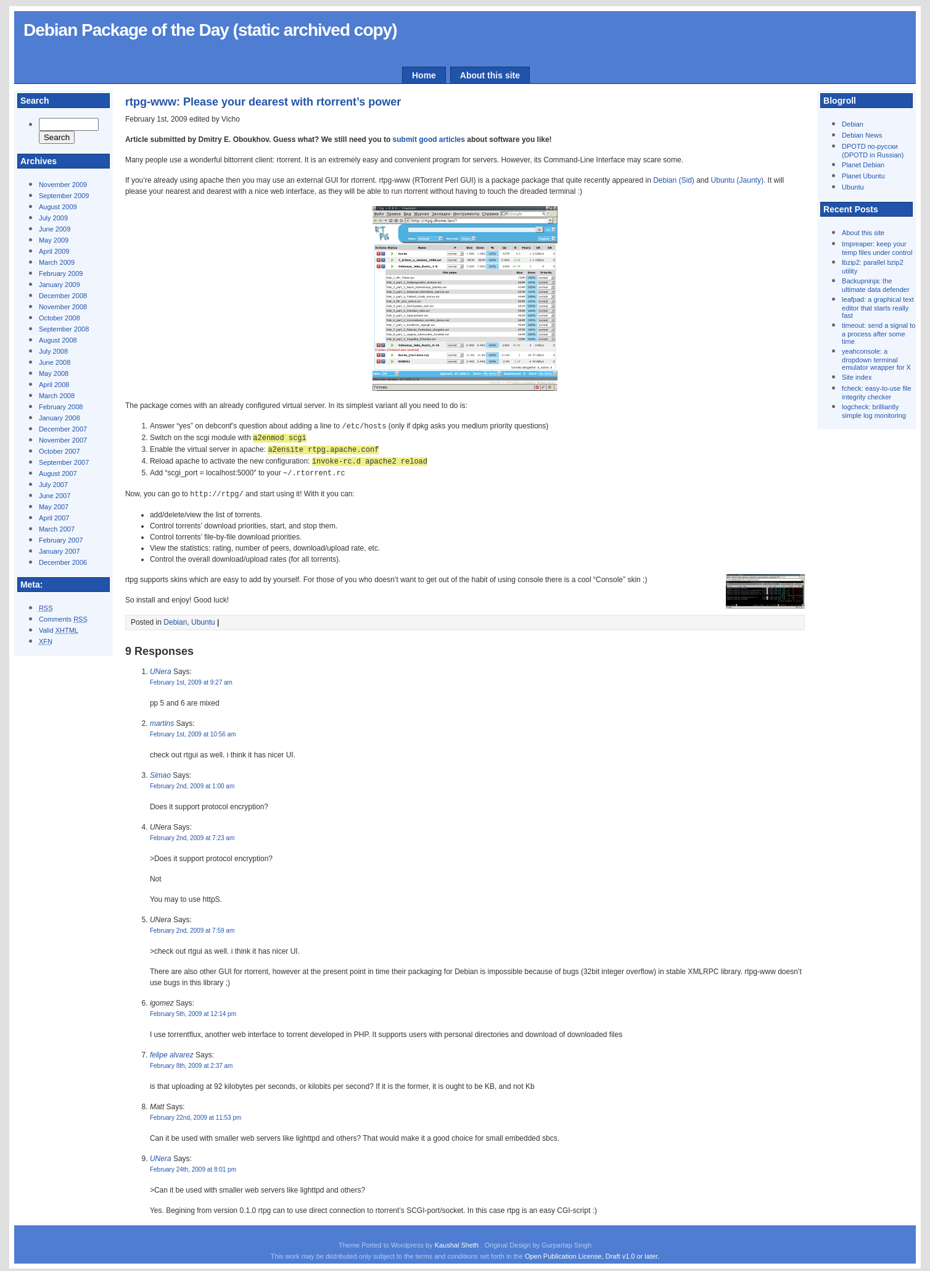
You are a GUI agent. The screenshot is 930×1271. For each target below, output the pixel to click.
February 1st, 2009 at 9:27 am (191, 678)
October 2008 (59, 318)
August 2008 (58, 340)
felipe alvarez (172, 1051)
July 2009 (53, 218)
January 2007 (59, 551)
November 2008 (63, 306)
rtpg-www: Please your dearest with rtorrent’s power (263, 102)
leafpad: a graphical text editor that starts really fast (878, 307)
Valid (58, 630)
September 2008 (64, 329)
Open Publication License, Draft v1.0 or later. (592, 1252)
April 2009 (54, 251)
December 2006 (63, 562)
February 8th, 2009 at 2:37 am (191, 1062)
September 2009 (64, 195)
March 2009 (57, 262)
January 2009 (59, 284)
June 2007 (54, 495)
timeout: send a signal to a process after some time (878, 333)
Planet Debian (863, 165)
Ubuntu (852, 187)
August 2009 (58, 206)
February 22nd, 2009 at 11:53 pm (195, 1114)
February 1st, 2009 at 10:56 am (193, 730)
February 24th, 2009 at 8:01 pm (193, 1165)
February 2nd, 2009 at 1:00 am (192, 782)
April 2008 (54, 384)
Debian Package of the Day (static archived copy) (210, 30)
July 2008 (53, 351)
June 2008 (54, 362)
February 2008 (61, 406)
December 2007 (63, 429)
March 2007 (57, 529)
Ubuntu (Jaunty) (737, 180)
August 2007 (58, 473)
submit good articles (429, 139)
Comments (63, 619)
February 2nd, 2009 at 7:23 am (192, 834)
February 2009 (61, 273)
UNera (160, 668)
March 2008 (57, 395)
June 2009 (54, 229)
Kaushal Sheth (458, 1241)
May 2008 (53, 373)
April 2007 (54, 518)
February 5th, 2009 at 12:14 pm (193, 1010)
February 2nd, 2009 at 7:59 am (192, 926)
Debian (852, 124)
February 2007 (61, 540)
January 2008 (59, 418)
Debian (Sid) (673, 180)
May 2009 (53, 240)
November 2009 (63, 184)
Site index (856, 377)
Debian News (862, 135)
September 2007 (64, 462)
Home (424, 75)
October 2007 (59, 451)
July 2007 (53, 484)
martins (162, 719)
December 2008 (63, 295)
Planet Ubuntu (863, 176)
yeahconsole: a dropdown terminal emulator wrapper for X (876, 359)
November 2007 (63, 440)
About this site (490, 75)
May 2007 (53, 506)
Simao (160, 771)
